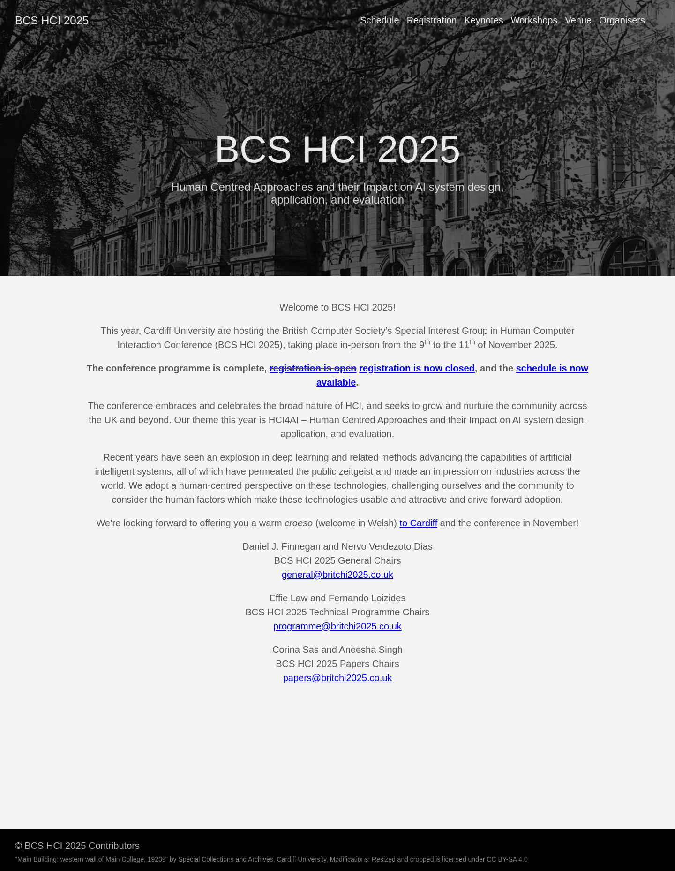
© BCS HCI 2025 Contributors (77, 846)
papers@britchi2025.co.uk (337, 678)
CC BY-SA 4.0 (507, 859)
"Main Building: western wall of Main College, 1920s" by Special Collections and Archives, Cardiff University (170, 859)
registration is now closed (417, 368)
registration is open (313, 368)
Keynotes (483, 20)
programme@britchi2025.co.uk (337, 626)
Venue (578, 20)
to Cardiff (418, 523)
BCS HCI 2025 (52, 20)
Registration (432, 20)
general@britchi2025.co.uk (337, 574)
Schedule (379, 20)
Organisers (622, 20)
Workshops (534, 20)
